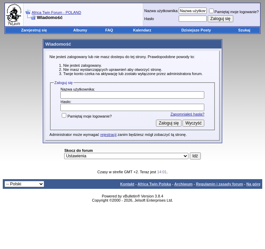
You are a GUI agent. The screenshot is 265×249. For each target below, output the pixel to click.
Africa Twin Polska (154, 184)
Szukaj (244, 30)
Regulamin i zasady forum (219, 184)
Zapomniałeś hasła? (187, 114)
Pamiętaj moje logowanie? (234, 12)
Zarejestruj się (34, 30)
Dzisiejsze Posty (196, 30)
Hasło (149, 19)
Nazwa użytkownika (161, 11)
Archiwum (183, 184)
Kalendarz (142, 30)
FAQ (109, 30)
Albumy (80, 30)
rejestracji (108, 134)
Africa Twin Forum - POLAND (56, 12)
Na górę (253, 184)
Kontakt (127, 184)
